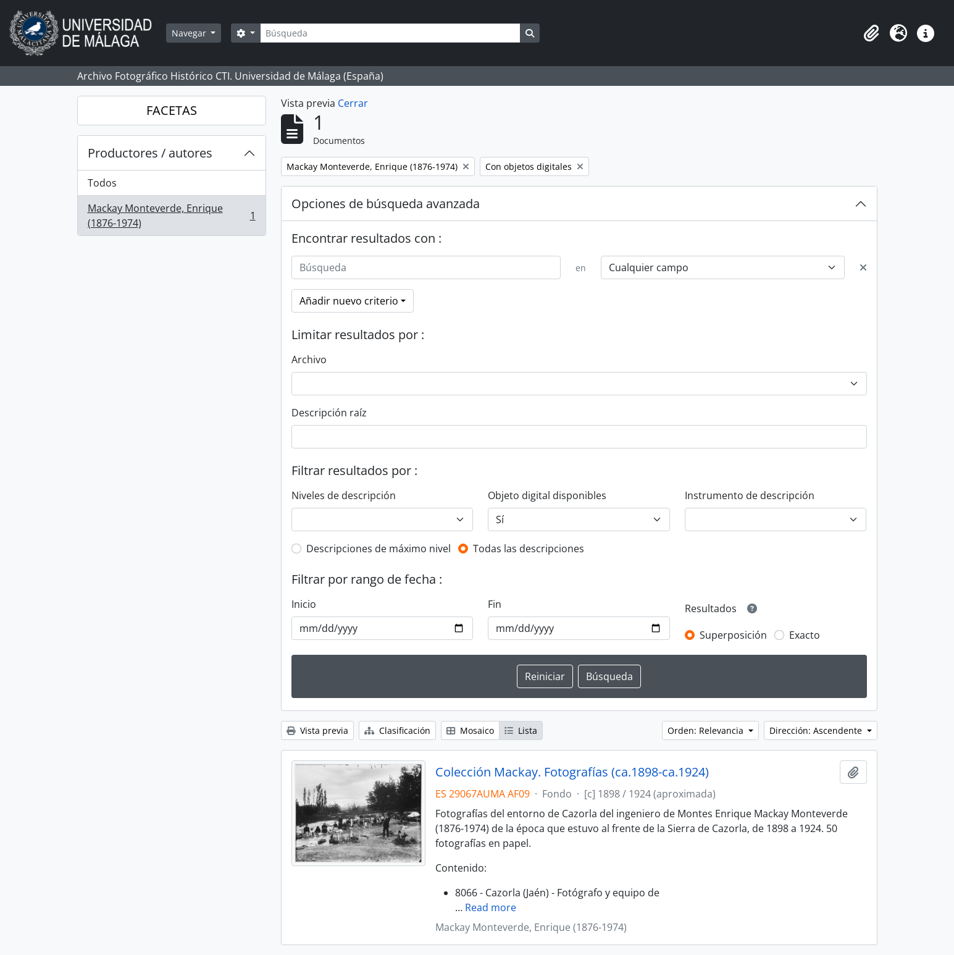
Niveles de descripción (343, 495)
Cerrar (353, 103)
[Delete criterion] (863, 267)
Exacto (804, 635)
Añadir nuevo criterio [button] (348, 301)
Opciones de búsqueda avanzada (385, 203)
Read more (490, 907)
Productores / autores (150, 153)
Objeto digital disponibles (547, 495)
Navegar (190, 33)
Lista (520, 730)
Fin (494, 604)
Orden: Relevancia (706, 730)
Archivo (309, 359)
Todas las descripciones (528, 548)
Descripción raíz (329, 412)
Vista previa (317, 730)
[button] (871, 33)
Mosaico (470, 730)
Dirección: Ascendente (816, 730)
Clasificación (397, 730)
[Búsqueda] (390, 33)
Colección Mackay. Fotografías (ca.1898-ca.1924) (572, 772)
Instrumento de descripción (749, 495)
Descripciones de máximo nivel (378, 548)
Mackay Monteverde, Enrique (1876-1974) (171, 215)
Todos (102, 183)
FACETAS (171, 110)
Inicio (303, 604)
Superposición (733, 635)
